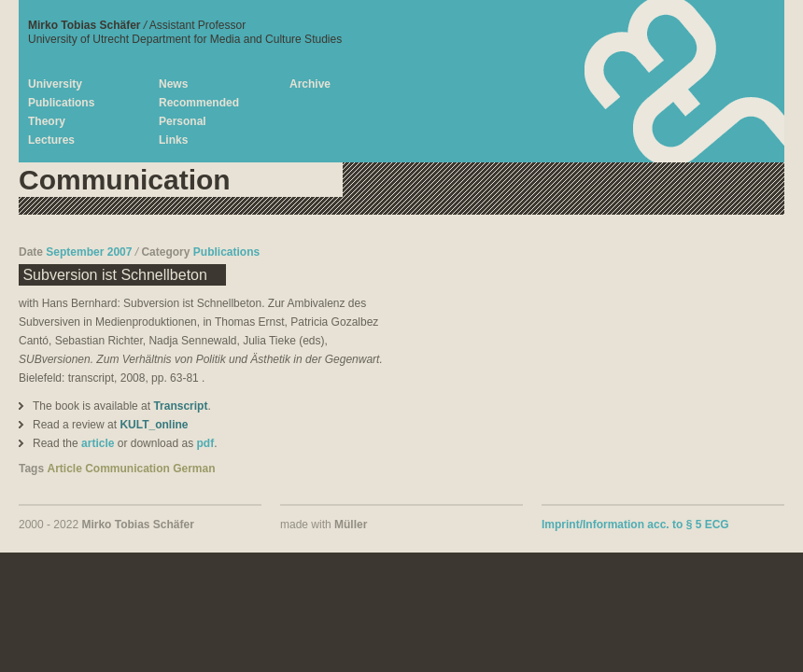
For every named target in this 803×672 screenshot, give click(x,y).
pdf (205, 443)
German (194, 468)
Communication (127, 468)
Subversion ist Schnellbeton (113, 275)
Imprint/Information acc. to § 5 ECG (635, 524)
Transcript (180, 406)
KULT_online (154, 424)
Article (64, 468)
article (97, 443)
